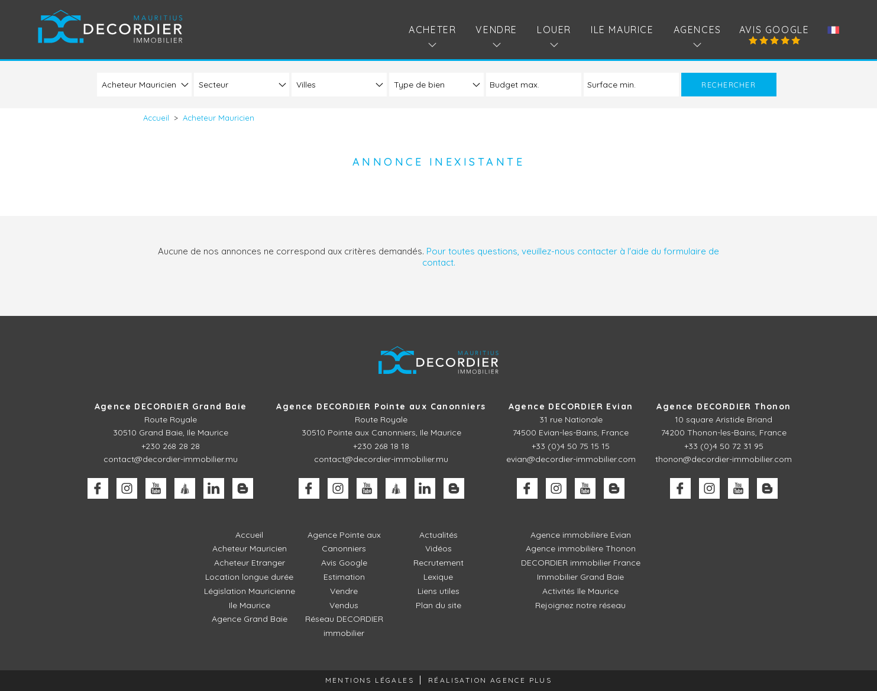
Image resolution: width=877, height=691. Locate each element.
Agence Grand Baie (249, 618)
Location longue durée (249, 576)
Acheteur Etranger (249, 562)
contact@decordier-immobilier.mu (170, 459)
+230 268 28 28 (170, 446)
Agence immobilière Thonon (581, 548)
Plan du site (438, 605)
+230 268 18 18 (381, 446)
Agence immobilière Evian (580, 534)
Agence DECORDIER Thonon (723, 406)
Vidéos (438, 548)
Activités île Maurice (580, 591)
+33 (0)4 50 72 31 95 (723, 446)
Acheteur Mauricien (249, 548)
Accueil (249, 534)
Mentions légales (369, 680)
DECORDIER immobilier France (580, 562)
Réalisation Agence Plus (490, 680)
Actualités (438, 534)
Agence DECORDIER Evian (571, 406)
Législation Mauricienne (249, 591)
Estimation (344, 576)
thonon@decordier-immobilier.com (723, 459)
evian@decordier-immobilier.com (571, 459)
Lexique (438, 576)
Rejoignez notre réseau (580, 605)
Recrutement (438, 562)
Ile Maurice (622, 29)
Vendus (343, 605)
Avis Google (774, 29)
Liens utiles (438, 591)
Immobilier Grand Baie (580, 576)
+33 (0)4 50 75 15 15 (571, 446)
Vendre (344, 591)
